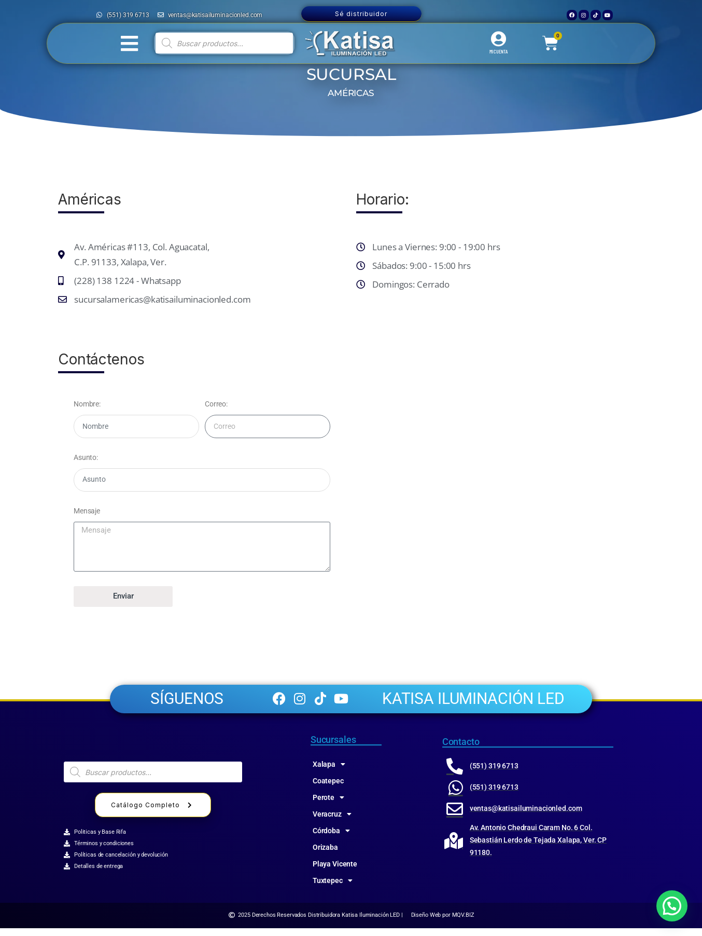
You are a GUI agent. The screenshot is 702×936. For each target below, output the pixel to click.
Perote (328, 805)
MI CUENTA (498, 51)
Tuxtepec (333, 888)
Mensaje (87, 511)
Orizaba (325, 855)
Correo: (216, 404)
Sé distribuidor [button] (361, 14)
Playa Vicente (335, 871)
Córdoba (331, 838)
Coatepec (328, 788)
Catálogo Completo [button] (153, 813)
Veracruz (332, 821)
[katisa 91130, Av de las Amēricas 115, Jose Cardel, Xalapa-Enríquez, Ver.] (500, 470)
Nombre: (87, 404)
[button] (671, 905)
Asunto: (86, 457)
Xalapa (329, 772)
